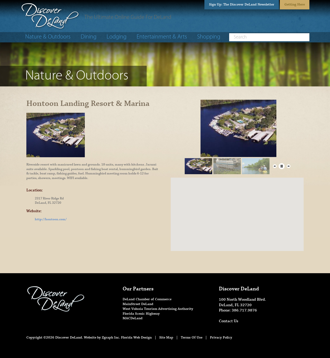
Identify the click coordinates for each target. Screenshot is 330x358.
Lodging (116, 37)
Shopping (208, 37)
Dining (88, 37)
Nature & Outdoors (48, 37)
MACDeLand (133, 318)
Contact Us (228, 321)
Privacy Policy (221, 337)
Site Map (166, 337)
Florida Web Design (136, 337)
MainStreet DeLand (138, 304)
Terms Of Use (191, 337)
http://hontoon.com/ (51, 219)
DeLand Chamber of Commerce (147, 299)
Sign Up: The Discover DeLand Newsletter (241, 4)
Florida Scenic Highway (141, 313)
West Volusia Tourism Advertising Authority (158, 308)
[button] (274, 166)
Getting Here (294, 4)
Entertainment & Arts (162, 37)
